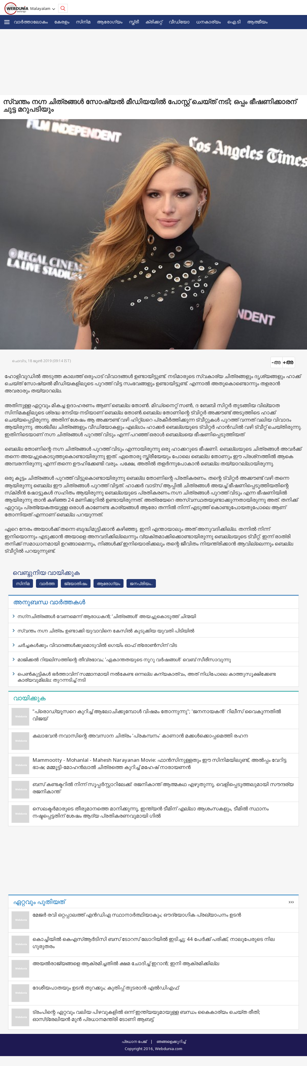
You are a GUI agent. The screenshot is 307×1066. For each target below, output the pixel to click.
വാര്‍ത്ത (47, 583)
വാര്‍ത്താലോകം (31, 22)
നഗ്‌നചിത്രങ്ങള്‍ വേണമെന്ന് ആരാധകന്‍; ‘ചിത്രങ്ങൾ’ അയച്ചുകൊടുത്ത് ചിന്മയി (106, 616)
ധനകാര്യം (208, 22)
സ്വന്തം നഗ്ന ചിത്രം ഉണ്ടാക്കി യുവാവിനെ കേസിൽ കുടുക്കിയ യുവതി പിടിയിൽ (105, 630)
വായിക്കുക (29, 698)
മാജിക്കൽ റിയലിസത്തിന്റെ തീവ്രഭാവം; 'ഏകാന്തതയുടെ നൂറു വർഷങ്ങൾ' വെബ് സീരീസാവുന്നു (124, 659)
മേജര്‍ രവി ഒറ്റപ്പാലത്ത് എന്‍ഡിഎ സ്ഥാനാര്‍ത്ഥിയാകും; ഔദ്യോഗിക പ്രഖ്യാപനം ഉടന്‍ (136, 914)
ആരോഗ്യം (109, 22)
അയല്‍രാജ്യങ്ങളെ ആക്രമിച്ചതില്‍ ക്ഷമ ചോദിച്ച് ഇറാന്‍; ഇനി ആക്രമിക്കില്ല (125, 963)
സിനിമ (83, 22)
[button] (7, 22)
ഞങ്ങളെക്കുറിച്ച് (171, 1041)
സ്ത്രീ (134, 22)
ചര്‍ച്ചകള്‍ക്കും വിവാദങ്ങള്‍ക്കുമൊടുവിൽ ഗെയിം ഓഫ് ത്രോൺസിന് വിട (97, 645)
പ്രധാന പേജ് (134, 1041)
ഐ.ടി (233, 22)
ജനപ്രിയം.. (141, 583)
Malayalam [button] (41, 8)
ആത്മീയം (257, 22)
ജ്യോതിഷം (75, 583)
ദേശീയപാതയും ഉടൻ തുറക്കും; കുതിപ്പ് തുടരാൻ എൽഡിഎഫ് (105, 987)
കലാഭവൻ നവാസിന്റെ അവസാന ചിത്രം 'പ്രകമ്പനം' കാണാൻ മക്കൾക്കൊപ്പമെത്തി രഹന (140, 735)
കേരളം (61, 22)
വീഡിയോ (179, 22)
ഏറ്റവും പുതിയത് (39, 901)
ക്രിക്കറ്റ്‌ (153, 22)
